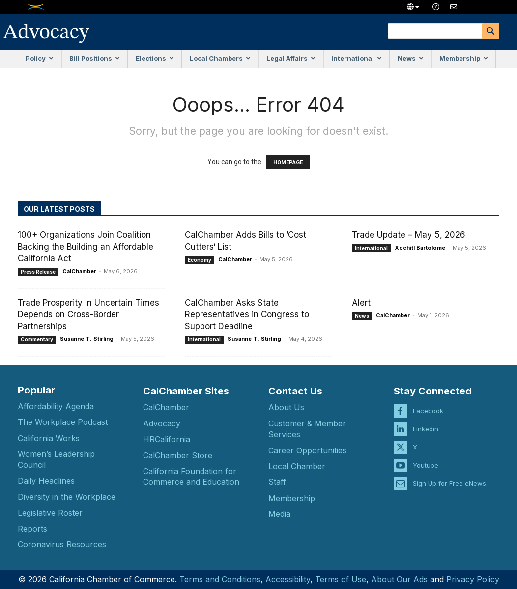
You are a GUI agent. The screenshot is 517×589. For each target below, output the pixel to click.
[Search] (490, 31)
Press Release (38, 272)
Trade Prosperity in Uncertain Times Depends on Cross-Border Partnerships (88, 314)
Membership (463, 58)
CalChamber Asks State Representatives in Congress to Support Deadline (247, 314)
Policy (40, 58)
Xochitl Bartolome (420, 247)
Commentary (37, 339)
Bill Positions (94, 58)
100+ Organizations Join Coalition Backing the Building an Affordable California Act (85, 246)
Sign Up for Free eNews (449, 482)
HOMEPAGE (288, 162)
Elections (155, 58)
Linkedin (425, 427)
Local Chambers (220, 58)
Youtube (425, 464)
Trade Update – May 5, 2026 (408, 235)
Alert (361, 303)
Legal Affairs (291, 58)
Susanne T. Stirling (87, 339)
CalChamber (79, 271)
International (356, 58)
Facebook (428, 409)
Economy (199, 260)
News (411, 58)
